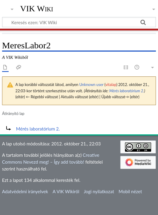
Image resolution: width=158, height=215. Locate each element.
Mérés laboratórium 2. (126, 90)
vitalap (110, 84)
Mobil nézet (130, 191)
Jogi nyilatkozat (99, 191)
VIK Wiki (36, 8)
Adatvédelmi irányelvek (25, 191)
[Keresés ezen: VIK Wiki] (79, 22)
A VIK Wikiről (66, 191)
